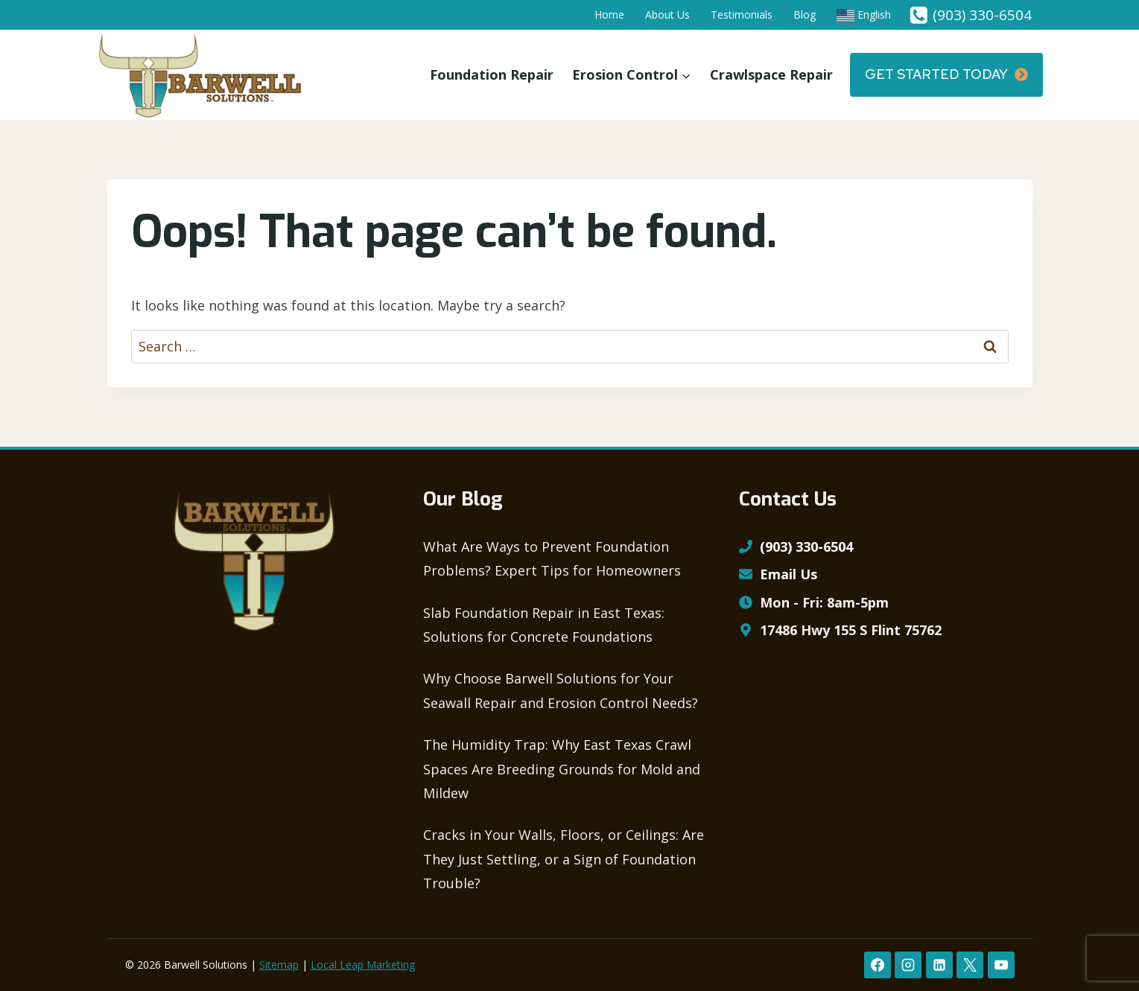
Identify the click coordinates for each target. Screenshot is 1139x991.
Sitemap (279, 964)
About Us (667, 14)
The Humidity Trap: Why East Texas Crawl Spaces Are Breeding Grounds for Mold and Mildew (561, 769)
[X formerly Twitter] (969, 965)
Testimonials (741, 14)
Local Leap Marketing (363, 964)
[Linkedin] (939, 965)
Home (609, 14)
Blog (804, 14)
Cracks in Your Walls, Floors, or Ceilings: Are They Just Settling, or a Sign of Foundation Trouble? (563, 859)
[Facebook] (877, 965)
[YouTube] (1001, 965)
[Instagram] (908, 965)
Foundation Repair (491, 74)
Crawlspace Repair (771, 74)
